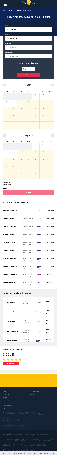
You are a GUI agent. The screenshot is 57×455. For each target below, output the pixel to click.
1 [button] (26, 69)
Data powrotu (9, 52)
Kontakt (32, 394)
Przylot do (8, 34)
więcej (50, 453)
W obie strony (24, 63)
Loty (4, 392)
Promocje (6, 394)
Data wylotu (8, 43)
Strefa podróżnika (36, 392)
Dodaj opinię (11, 363)
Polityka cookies (8, 405)
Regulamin (6, 408)
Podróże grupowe (8, 400)
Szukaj (28, 75)
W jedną (34, 63)
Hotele (5, 397)
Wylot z (7, 25)
